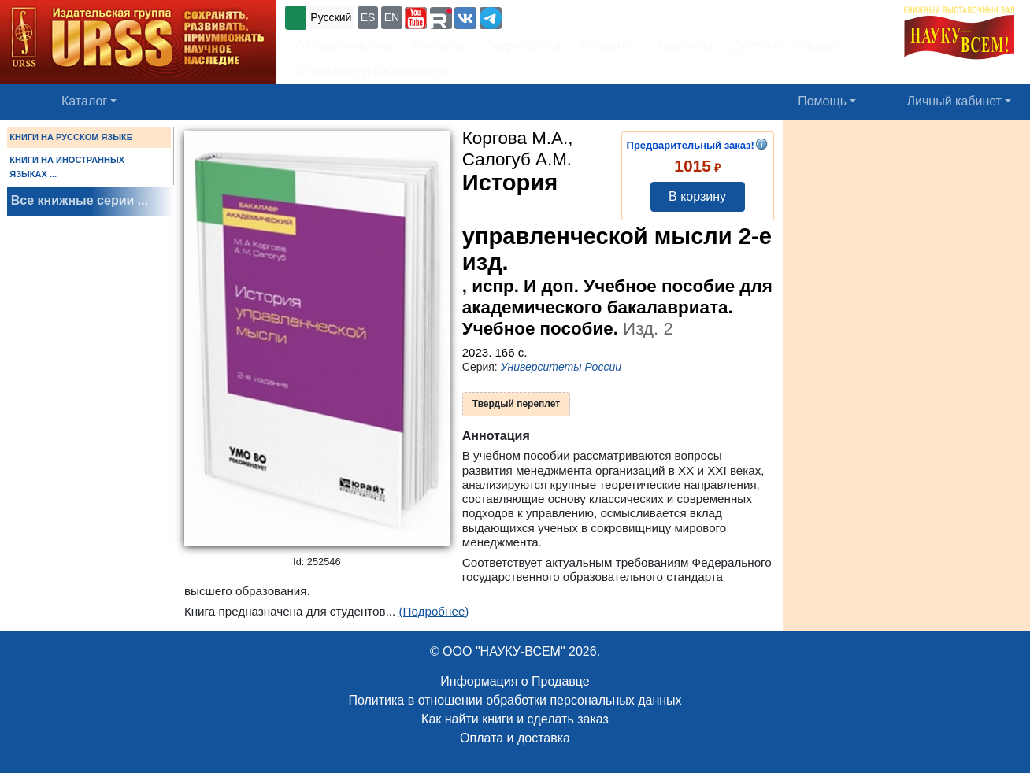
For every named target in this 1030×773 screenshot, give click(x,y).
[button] (416, 18)
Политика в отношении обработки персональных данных (514, 700)
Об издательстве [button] (344, 46)
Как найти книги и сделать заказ (515, 719)
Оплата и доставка (515, 738)
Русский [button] (330, 17)
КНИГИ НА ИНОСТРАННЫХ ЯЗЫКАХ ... (66, 167)
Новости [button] (604, 46)
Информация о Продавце (514, 681)
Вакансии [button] (680, 46)
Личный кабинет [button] (954, 101)
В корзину (697, 196)
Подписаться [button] (523, 46)
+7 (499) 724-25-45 (563, 16)
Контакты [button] (440, 46)
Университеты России (561, 367)
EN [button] (391, 17)
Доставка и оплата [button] (786, 46)
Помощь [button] (822, 101)
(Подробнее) (434, 611)
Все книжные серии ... (79, 200)
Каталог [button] (84, 101)
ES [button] (368, 17)
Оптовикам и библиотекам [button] (372, 71)
